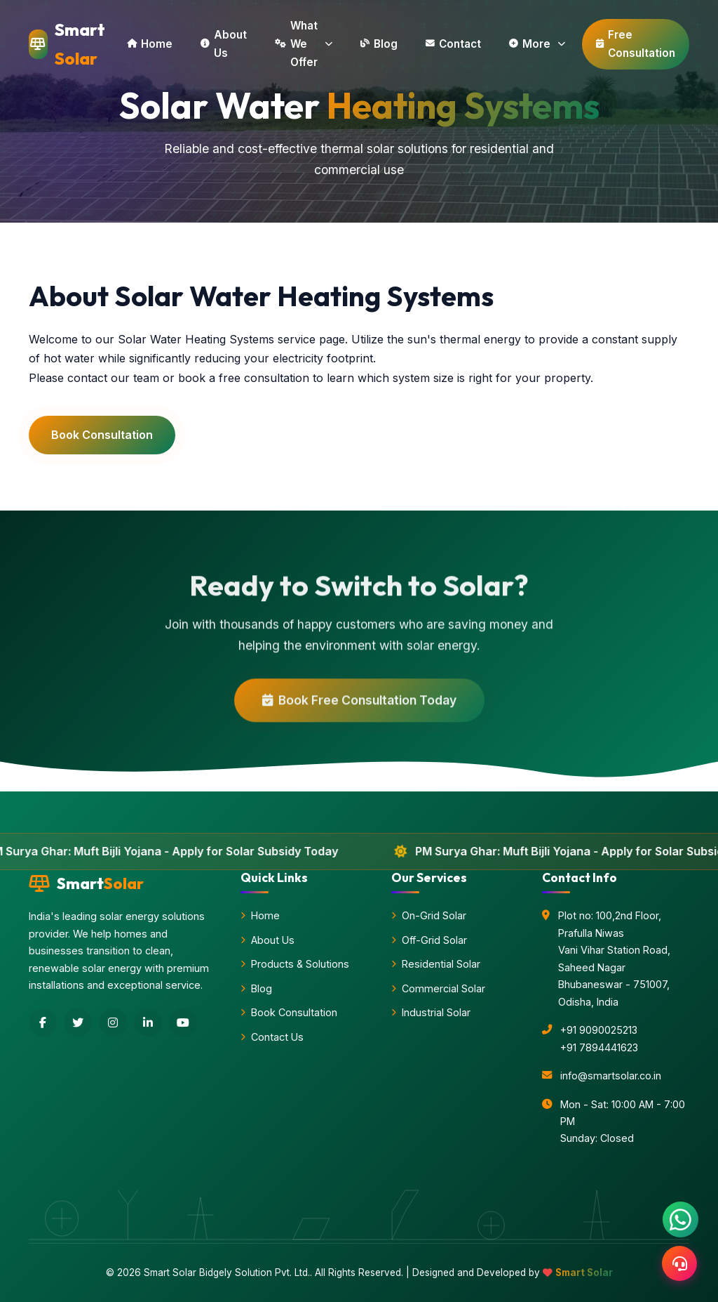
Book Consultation (102, 435)
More (537, 44)
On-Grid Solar (428, 915)
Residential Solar (435, 964)
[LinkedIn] (148, 1022)
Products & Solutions (295, 964)
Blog (379, 44)
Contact (453, 44)
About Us (224, 44)
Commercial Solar (438, 988)
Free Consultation (635, 44)
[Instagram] (113, 1022)
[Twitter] (78, 1022)
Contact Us (272, 1037)
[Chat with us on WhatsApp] (680, 1219)
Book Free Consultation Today (359, 705)
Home (149, 44)
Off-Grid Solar (429, 940)
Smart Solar (584, 1272)
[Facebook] (43, 1022)
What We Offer (303, 44)
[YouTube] (183, 1022)
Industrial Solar (430, 1012)
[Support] (679, 1263)
